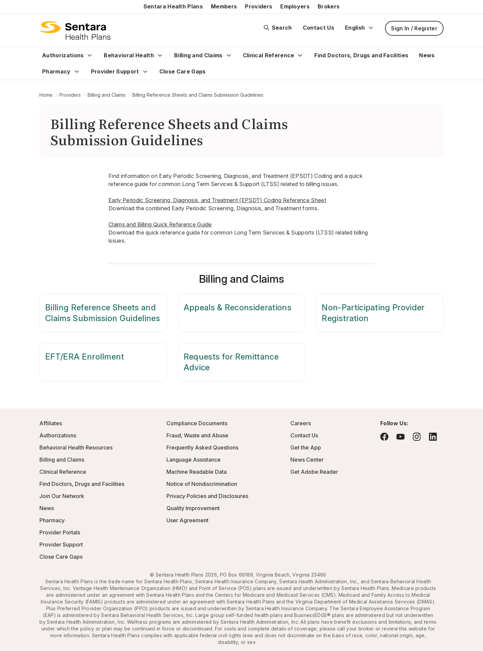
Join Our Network (61, 496)
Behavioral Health (129, 55)
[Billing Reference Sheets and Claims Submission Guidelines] (103, 313)
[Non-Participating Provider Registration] (380, 313)
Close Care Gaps (182, 71)
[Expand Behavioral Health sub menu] (160, 55)
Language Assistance (193, 459)
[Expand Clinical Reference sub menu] (300, 55)
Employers (295, 6)
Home (46, 95)
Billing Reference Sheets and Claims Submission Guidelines (197, 95)
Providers (258, 6)
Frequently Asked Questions (202, 447)
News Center (307, 459)
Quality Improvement (193, 508)
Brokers (329, 6)
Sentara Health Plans (173, 6)
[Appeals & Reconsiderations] (241, 313)
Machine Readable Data (196, 471)
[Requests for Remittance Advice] (241, 362)
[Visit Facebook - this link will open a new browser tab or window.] (384, 437)
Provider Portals (59, 532)
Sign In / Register (414, 28)
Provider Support (115, 71)
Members (224, 6)
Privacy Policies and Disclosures (207, 496)
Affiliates (50, 423)
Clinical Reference (268, 55)
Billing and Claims (198, 55)
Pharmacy (56, 71)
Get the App (305, 447)
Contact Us (318, 27)
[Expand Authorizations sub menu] (89, 55)
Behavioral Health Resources (75, 447)
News (426, 55)
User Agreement (187, 520)
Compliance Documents (196, 423)
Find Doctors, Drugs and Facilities (361, 55)
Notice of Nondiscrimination (201, 483)
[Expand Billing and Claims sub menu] (228, 55)
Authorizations (63, 55)
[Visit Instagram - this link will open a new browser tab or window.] (417, 436)
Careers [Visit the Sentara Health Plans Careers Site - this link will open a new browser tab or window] (300, 423)
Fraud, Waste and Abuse (197, 435)
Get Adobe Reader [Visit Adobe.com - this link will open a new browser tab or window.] (314, 471)
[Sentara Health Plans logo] (74, 30)
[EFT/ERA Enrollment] (103, 362)
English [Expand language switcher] (359, 27)
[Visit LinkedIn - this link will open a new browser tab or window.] (433, 436)
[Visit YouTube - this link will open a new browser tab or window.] (400, 437)
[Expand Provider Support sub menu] (145, 71)
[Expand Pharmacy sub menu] (76, 71)
